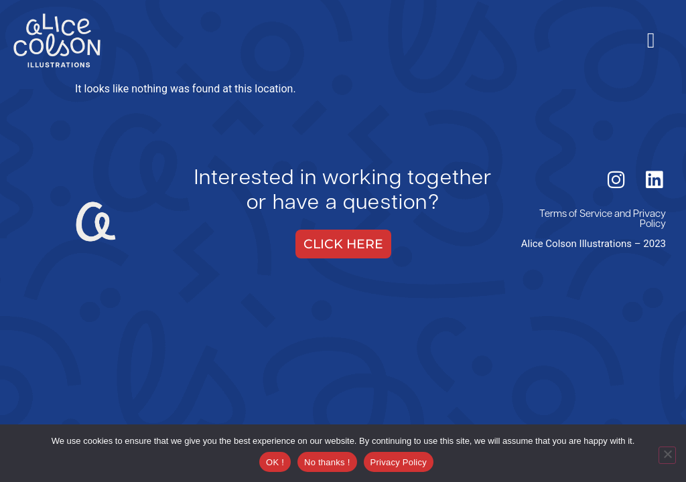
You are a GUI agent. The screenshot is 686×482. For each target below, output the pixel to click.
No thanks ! (327, 462)
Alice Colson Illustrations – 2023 (593, 244)
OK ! (275, 462)
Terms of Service (575, 215)
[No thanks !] (667, 455)
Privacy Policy (649, 220)
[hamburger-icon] (651, 40)
